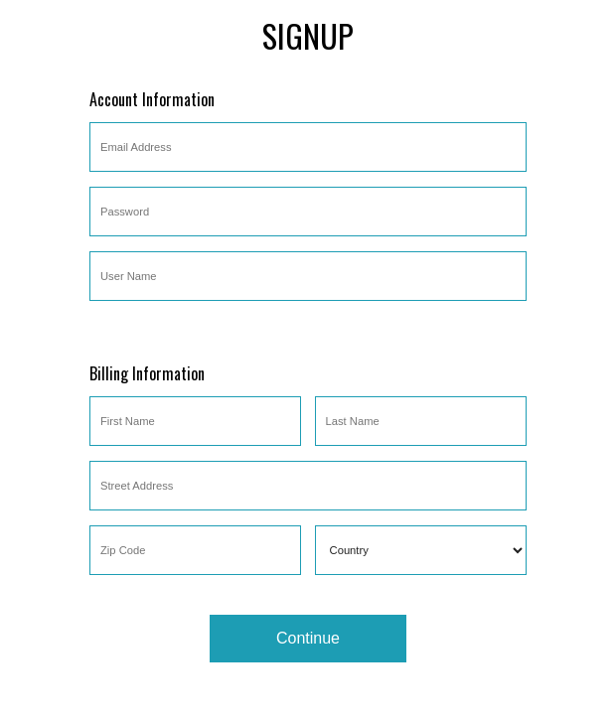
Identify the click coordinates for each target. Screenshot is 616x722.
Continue (308, 638)
